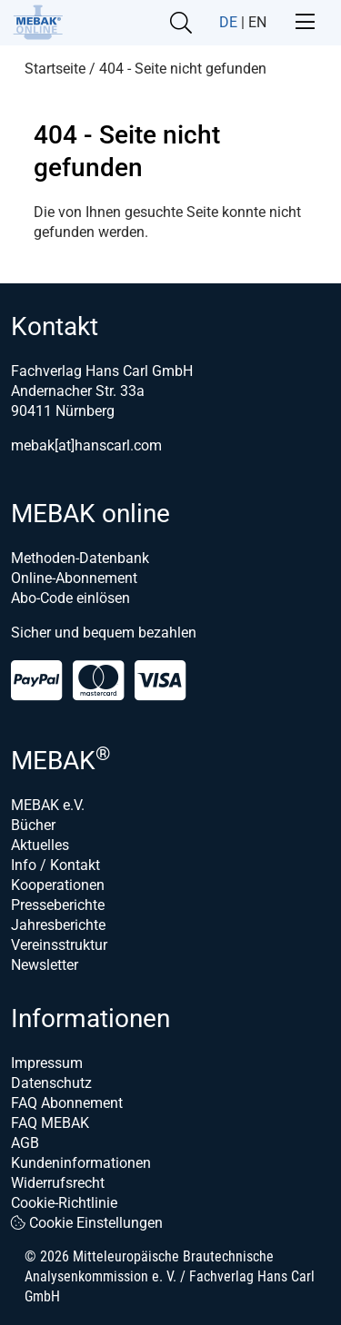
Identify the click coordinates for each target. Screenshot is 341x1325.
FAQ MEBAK (50, 1123)
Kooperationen (58, 885)
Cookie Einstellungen (87, 1222)
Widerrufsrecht (58, 1183)
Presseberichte (58, 905)
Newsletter (44, 965)
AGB (25, 1143)
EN (257, 22)
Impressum (47, 1063)
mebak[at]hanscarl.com (86, 445)
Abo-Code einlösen (70, 598)
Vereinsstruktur (59, 945)
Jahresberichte (58, 925)
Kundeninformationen (81, 1163)
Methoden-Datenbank (80, 558)
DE (228, 22)
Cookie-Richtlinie (64, 1202)
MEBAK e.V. (48, 805)
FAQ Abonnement (67, 1103)
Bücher (33, 825)
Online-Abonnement (74, 578)
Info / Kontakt (55, 865)
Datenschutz (51, 1083)
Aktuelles (40, 845)
